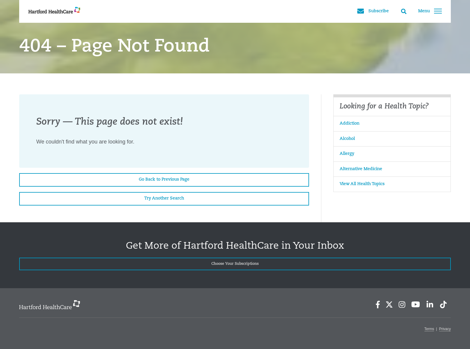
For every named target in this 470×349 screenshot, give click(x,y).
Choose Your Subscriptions (235, 264)
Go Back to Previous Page (164, 179)
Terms (429, 329)
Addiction (349, 123)
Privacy (445, 329)
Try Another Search (164, 198)
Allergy (347, 154)
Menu (430, 11)
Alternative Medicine (361, 169)
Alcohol (347, 139)
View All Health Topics (362, 184)
